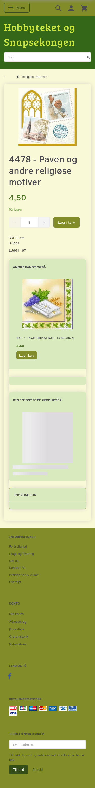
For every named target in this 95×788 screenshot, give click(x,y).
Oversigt (15, 582)
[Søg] (88, 57)
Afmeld (37, 769)
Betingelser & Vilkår (23, 575)
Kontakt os (17, 567)
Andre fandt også (29, 267)
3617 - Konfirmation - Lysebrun (45, 337)
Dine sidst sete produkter (37, 400)
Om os (13, 560)
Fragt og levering (21, 553)
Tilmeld (18, 769)
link (11, 760)
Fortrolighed (18, 546)
